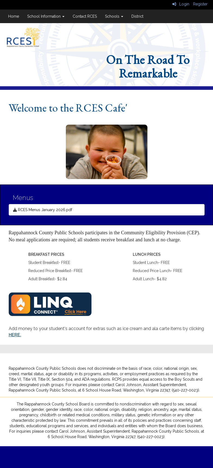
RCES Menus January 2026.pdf (42, 210)
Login (180, 4)
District (137, 16)
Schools (114, 16)
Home (13, 16)
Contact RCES (85, 16)
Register (200, 4)
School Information (45, 16)
